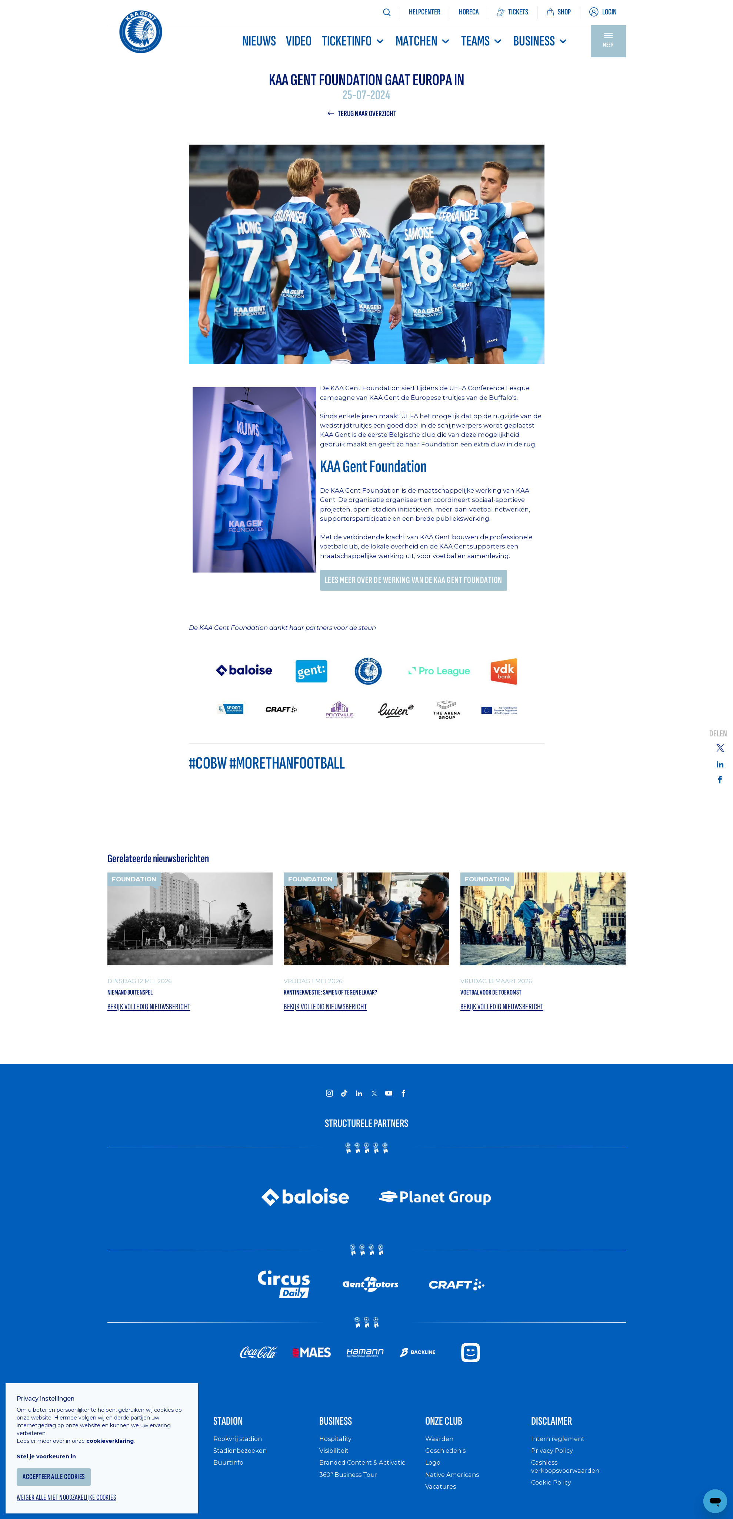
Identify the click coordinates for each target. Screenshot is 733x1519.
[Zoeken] (387, 12)
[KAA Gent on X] (374, 1100)
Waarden (440, 1451)
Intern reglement (559, 1451)
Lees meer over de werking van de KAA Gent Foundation (419, 582)
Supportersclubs (134, 1511)
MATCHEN (423, 41)
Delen (718, 733)
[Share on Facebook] (720, 779)
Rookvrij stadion (240, 1451)
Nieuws (259, 41)
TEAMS (482, 41)
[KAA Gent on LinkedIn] (359, 1100)
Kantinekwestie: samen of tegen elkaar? (354, 996)
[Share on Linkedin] (720, 764)
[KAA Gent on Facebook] (403, 1100)
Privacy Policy (554, 1463)
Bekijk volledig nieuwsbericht (152, 1013)
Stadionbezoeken (242, 1463)
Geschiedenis (447, 1463)
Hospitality (336, 1451)
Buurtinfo (229, 1475)
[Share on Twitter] (720, 747)
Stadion (234, 1431)
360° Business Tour (351, 1487)
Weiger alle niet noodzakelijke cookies (74, 1491)
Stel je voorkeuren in (51, 1449)
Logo (433, 1475)
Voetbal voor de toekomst (506, 996)
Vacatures (442, 1499)
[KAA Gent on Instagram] (329, 1100)
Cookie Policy (553, 1495)
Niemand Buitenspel (141, 996)
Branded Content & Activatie (366, 1475)
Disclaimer (560, 1431)
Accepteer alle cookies (61, 1470)
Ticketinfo (354, 41)
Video (299, 41)
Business (541, 41)
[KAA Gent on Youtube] (389, 1100)
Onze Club (452, 1431)
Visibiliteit (335, 1463)
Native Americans (454, 1487)
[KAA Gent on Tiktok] (344, 1100)
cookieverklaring (115, 1434)
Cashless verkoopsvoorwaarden (568, 1480)
